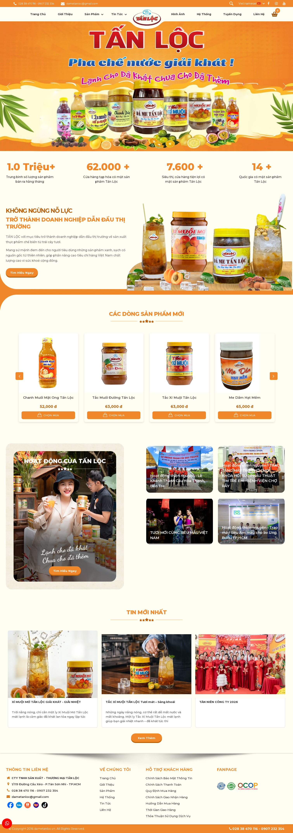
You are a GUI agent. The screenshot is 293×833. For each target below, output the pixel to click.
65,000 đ (244, 406)
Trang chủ (38, 14)
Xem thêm (146, 738)
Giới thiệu (65, 14)
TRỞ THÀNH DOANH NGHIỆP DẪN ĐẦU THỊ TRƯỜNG (65, 223)
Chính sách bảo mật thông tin (169, 778)
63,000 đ (113, 406)
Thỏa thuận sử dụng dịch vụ (168, 816)
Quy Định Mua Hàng (161, 791)
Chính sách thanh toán (163, 784)
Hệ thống (204, 14)
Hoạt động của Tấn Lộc (65, 461)
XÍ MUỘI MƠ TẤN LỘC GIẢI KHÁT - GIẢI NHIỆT (46, 702)
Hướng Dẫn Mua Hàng (163, 803)
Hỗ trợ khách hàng (169, 769)
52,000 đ (48, 406)
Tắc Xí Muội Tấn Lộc (179, 398)
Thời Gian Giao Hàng (161, 810)
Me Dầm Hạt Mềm (244, 398)
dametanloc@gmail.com (82, 3)
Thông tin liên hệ (27, 769)
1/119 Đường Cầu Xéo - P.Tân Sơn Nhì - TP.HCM (46, 784)
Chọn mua (48, 415)
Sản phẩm (92, 14)
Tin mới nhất (146, 612)
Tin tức (117, 14)
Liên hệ (258, 14)
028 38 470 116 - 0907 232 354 (36, 3)
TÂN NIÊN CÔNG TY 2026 (218, 702)
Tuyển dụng (232, 14)
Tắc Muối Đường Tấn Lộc (113, 398)
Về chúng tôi (115, 769)
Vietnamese (247, 3)
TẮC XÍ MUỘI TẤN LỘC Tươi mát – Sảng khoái (140, 702)
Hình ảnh (178, 14)
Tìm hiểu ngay (22, 272)
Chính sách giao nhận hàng (167, 797)
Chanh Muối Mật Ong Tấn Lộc (48, 398)
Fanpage (227, 769)
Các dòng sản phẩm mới (146, 314)
